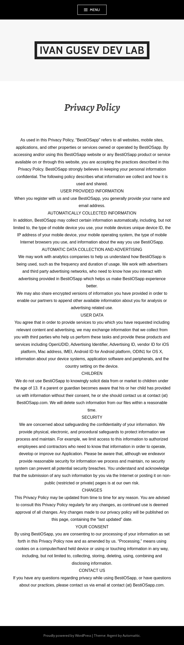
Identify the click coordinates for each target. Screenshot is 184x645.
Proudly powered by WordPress (67, 635)
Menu (95, 9)
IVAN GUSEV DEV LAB (92, 50)
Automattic (131, 635)
